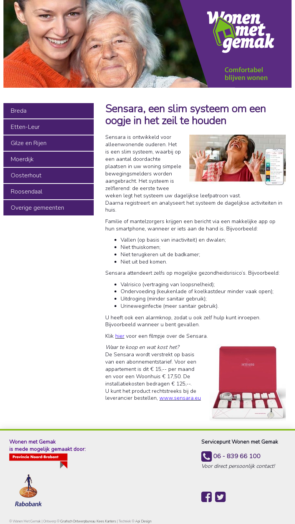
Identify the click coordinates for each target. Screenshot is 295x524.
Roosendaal (26, 191)
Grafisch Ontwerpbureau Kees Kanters (88, 521)
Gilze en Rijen (28, 143)
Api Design (143, 521)
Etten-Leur (25, 127)
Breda (19, 111)
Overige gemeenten (37, 208)
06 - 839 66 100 (230, 456)
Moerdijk (22, 159)
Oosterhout (26, 175)
